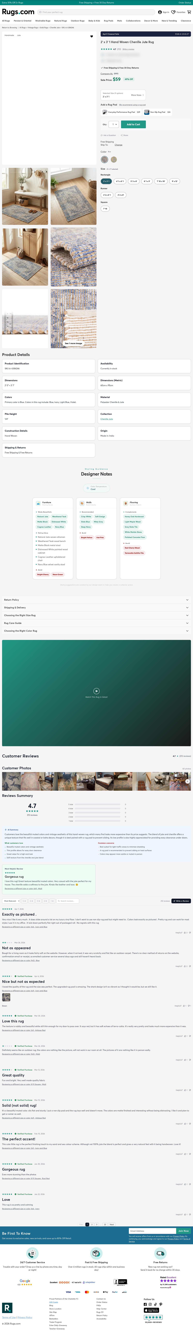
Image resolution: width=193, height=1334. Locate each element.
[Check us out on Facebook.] (145, 1304)
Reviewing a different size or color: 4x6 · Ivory (20, 1209)
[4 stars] (31, 901)
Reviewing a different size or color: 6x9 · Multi (23, 888)
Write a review (128, 49)
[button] (91, 36)
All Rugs (6, 20)
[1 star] (52, 901)
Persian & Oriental (22, 20)
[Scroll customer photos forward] (187, 781)
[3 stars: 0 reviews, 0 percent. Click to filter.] (96, 812)
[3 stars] (38, 901)
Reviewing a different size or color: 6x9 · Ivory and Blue (24, 991)
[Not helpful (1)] (189, 1006)
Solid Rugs (44, 28)
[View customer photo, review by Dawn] (11, 781)
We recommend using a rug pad (132, 105)
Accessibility (101, 1319)
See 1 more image (73, 343)
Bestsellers (53, 1319)
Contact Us (101, 1299)
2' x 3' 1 (106, 181)
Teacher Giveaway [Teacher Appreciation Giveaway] (57, 1329)
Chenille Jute (55, 28)
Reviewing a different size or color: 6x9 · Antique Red (24, 1118)
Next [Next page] (112, 1224)
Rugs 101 (99, 1312)
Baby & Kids (94, 20)
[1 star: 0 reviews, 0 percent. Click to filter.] (96, 821)
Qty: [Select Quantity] (105, 124)
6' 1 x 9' (147, 181)
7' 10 (105, 209)
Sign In (163, 12)
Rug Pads (108, 20)
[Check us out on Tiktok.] (155, 1304)
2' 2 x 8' (121, 195)
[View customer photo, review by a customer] (30, 781)
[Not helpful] (190, 933)
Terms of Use (9, 1317)
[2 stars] (45, 901)
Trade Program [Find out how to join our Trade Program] (55, 1322)
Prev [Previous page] (81, 1224)
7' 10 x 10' (161, 181)
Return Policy (101, 1315)
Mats (119, 20)
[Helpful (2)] (185, 966)
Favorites (178, 12)
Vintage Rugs (33, 28)
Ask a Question (108, 135)
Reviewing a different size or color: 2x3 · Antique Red (23, 1030)
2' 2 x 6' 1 (107, 195)
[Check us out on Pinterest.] (161, 1304)
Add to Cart (133, 124)
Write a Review (181, 901)
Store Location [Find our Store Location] (55, 1309)
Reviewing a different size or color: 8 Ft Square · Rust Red (26, 1178)
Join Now (183, 1230)
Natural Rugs (60, 20)
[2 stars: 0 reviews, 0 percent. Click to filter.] (96, 817)
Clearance (186, 20)
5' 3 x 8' (134, 181)
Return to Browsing (9, 28)
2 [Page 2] (91, 1224)
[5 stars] (24, 901)
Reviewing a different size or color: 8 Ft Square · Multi (24, 1084)
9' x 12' (174, 181)
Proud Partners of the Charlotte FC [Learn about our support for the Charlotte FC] (63, 1299)
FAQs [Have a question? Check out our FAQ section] (98, 1305)
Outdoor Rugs (77, 20)
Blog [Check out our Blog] (51, 1305)
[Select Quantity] (113, 124)
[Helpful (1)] (184, 1006)
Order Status (185, 2)
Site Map (53, 1312)
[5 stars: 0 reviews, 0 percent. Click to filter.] (96, 804)
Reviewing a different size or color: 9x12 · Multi (21, 1054)
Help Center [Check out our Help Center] (101, 1309)
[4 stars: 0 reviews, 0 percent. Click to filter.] (96, 808)
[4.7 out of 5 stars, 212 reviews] (111, 49)
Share (124, 135)
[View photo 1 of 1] (6, 997)
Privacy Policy (178, 1236)
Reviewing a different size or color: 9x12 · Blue (21, 960)
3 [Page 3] (96, 1224)
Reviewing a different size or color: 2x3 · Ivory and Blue (24, 1148)
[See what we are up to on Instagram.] (150, 1304)
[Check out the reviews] (153, 1319)
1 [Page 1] (87, 1224)
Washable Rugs (42, 20)
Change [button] (118, 145)
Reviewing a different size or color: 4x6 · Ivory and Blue (24, 927)
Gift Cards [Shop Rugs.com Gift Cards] (53, 1302)
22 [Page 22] (105, 1224)
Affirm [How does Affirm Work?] (51, 1315)
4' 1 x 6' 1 (120, 181)
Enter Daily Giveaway (58, 1325)
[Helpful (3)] (185, 932)
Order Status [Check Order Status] (101, 1302)
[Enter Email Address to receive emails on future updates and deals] (152, 1231)
